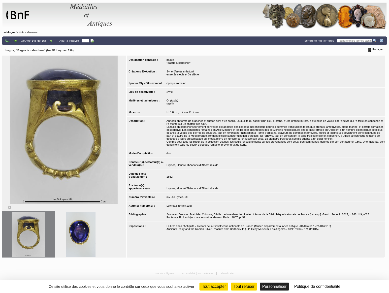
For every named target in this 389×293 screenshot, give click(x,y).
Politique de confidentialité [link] (317, 286)
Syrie (169, 91)
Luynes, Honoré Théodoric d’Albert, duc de (192, 164)
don (168, 153)
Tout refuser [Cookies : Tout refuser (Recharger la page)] (243, 286)
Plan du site (227, 273)
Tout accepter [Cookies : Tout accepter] (214, 286)
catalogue (9, 32)
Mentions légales (165, 273)
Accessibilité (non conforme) (197, 273)
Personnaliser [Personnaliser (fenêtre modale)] (274, 286)
